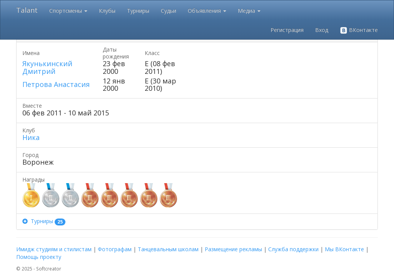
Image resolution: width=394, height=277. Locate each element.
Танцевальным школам (168, 249)
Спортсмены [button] (68, 10)
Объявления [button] (207, 10)
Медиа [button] (249, 10)
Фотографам (115, 249)
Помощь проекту (38, 256)
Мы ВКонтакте (344, 249)
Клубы (107, 10)
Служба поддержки (293, 249)
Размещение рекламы (233, 249)
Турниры (138, 10)
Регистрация (287, 29)
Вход (321, 29)
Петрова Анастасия (56, 84)
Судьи (168, 10)
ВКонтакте (359, 30)
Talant (27, 10)
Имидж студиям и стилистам (54, 249)
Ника (31, 137)
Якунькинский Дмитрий (47, 67)
